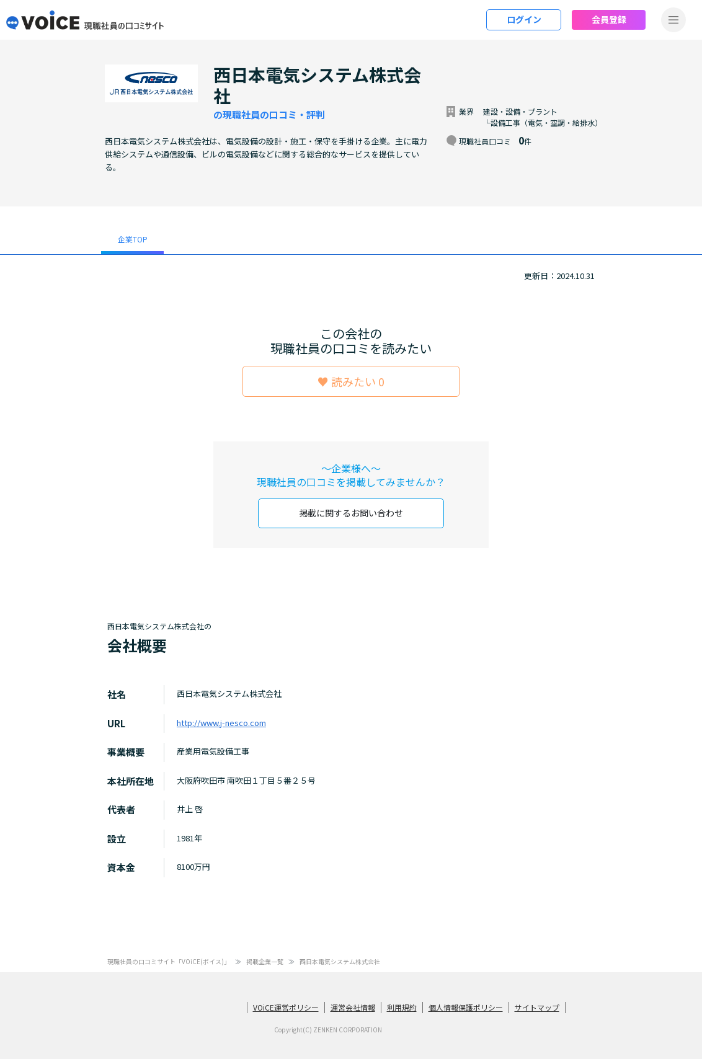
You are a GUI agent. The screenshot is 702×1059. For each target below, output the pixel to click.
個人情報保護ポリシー (466, 1006)
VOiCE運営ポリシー (286, 1006)
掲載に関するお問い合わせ (351, 513)
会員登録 (609, 19)
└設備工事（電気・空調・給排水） (542, 122)
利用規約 (402, 1006)
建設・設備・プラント (520, 111)
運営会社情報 (353, 1006)
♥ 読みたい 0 (351, 381)
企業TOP (133, 239)
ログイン (524, 19)
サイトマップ (537, 1006)
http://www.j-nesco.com (221, 723)
